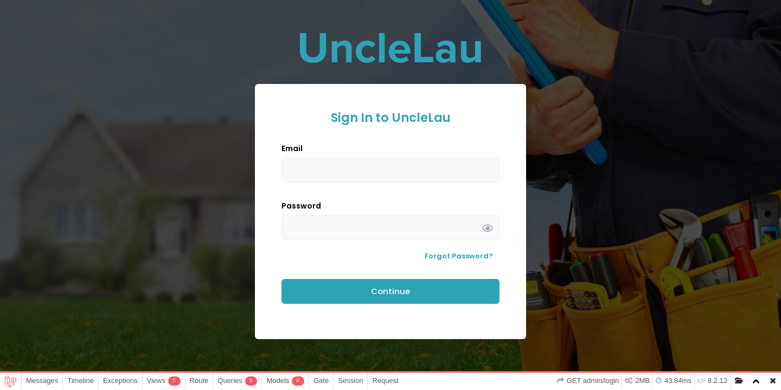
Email (292, 148)
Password (301, 205)
